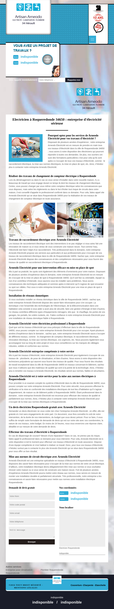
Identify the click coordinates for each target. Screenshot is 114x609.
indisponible (79, 492)
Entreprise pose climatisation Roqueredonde (19, 571)
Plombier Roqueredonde (52, 570)
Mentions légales (25, 588)
